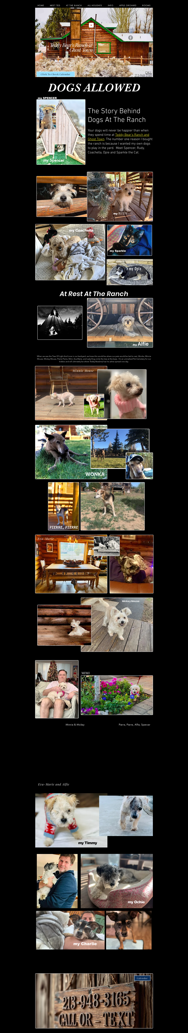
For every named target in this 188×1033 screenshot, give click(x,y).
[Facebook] (130, 37)
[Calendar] (142, 978)
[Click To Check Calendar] (55, 74)
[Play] (91, 25)
